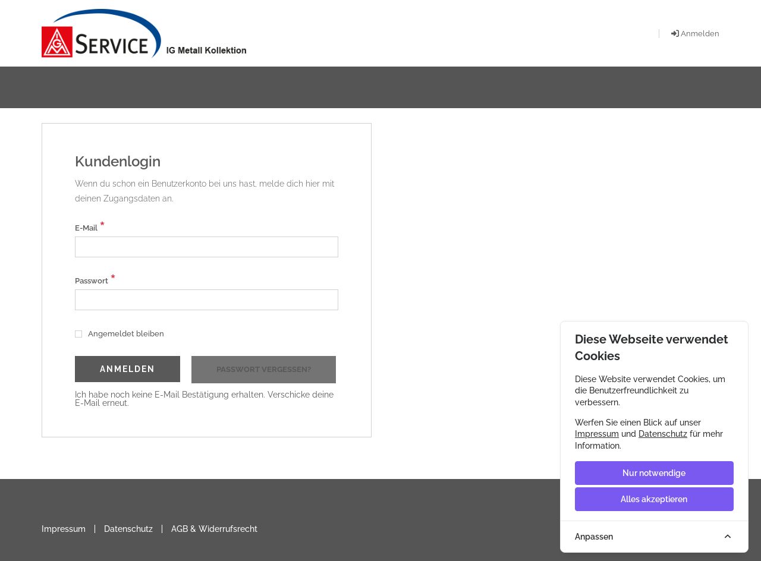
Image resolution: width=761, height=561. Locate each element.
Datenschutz (128, 529)
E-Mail (90, 226)
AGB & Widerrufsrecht (214, 529)
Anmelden (127, 369)
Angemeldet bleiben (119, 333)
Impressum (64, 529)
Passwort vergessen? (263, 369)
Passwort (95, 279)
